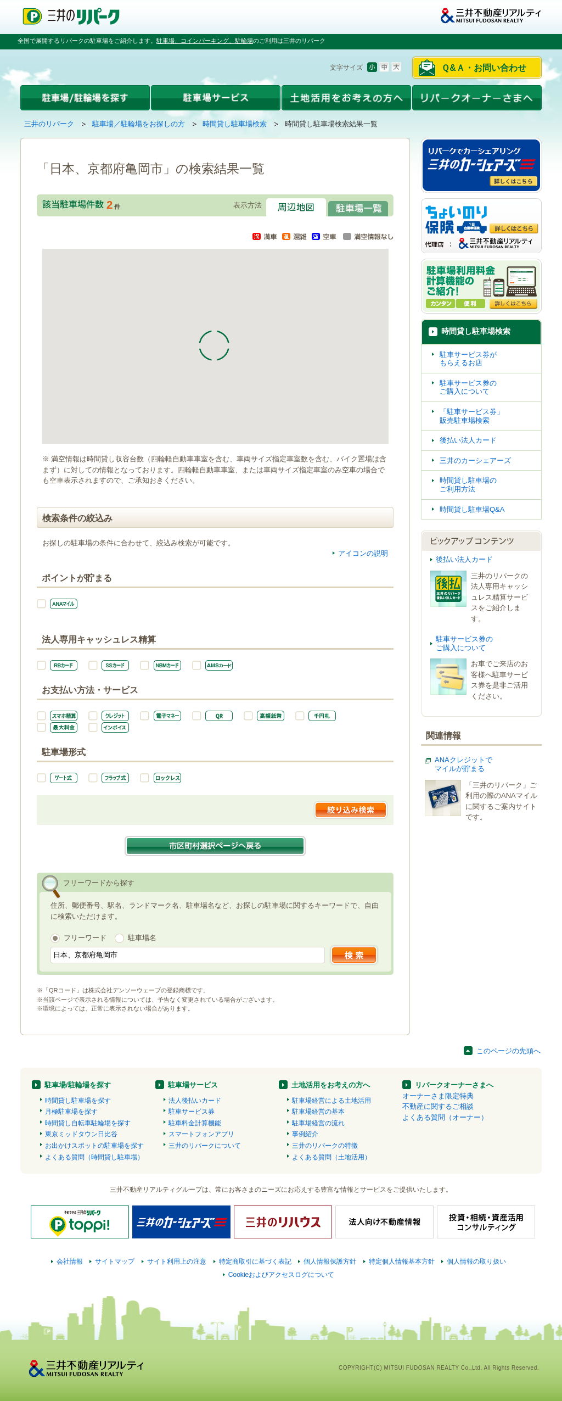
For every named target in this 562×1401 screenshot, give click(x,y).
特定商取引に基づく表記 (255, 1261)
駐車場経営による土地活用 (331, 1100)
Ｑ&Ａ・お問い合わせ (483, 67)
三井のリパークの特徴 (325, 1145)
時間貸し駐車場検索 (235, 124)
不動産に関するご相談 (438, 1106)
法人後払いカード (194, 1100)
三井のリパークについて (204, 1145)
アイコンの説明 (363, 553)
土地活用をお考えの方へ (330, 1085)
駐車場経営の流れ (318, 1123)
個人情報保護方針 (330, 1261)
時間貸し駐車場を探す (78, 1100)
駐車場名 (142, 938)
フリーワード (85, 938)
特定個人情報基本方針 (402, 1261)
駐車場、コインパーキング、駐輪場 (204, 40)
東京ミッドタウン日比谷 (81, 1134)
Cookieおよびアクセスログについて (281, 1275)
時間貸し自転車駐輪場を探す (88, 1123)
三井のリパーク (49, 124)
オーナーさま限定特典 (438, 1096)
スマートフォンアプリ (201, 1134)
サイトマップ (114, 1261)
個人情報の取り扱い (476, 1261)
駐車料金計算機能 (194, 1123)
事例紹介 (305, 1134)
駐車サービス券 (191, 1111)
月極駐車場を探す (71, 1111)
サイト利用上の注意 (176, 1261)
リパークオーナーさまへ (454, 1085)
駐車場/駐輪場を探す (77, 1085)
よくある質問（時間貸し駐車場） (94, 1157)
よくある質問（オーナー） (445, 1117)
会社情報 (70, 1261)
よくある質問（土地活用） (331, 1157)
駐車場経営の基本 (318, 1111)
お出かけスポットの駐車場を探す (94, 1145)
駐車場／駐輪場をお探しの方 (138, 124)
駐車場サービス (193, 1085)
